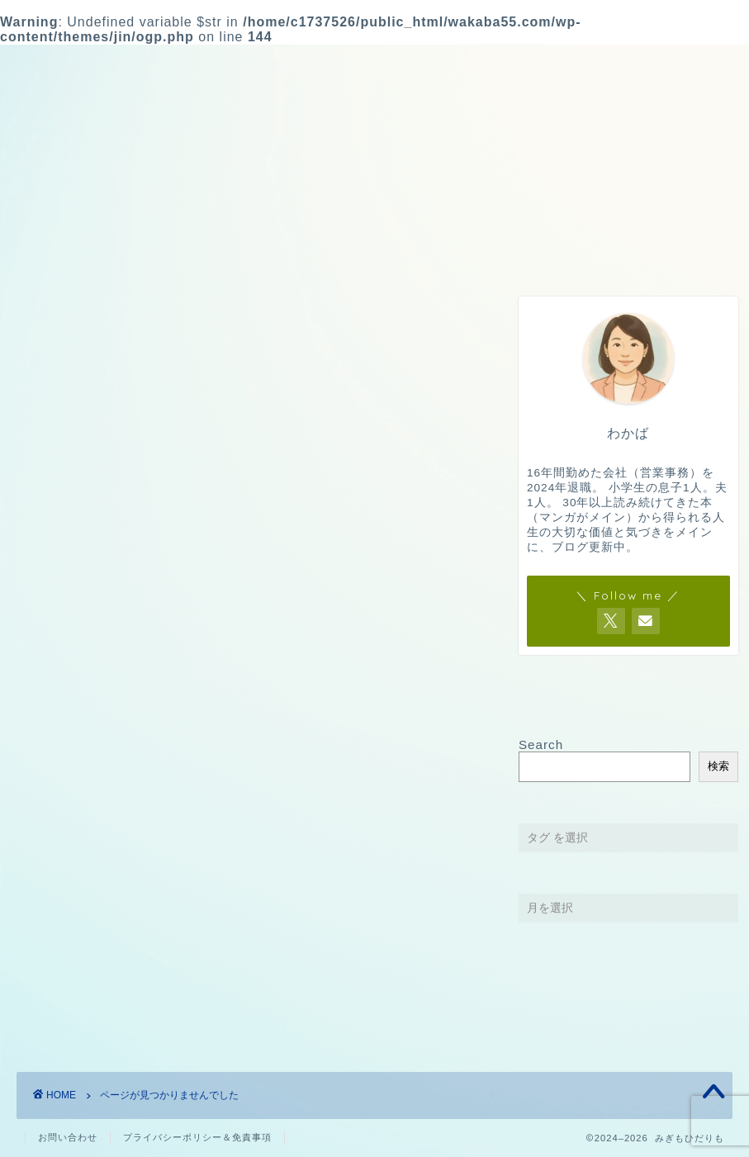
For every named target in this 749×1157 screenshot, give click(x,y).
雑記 (380, 253)
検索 (718, 766)
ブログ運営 (520, 253)
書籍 (64, 1001)
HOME (92, 253)
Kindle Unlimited (106, 954)
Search (541, 744)
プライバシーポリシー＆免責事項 (197, 1137)
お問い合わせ (661, 253)
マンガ (72, 977)
